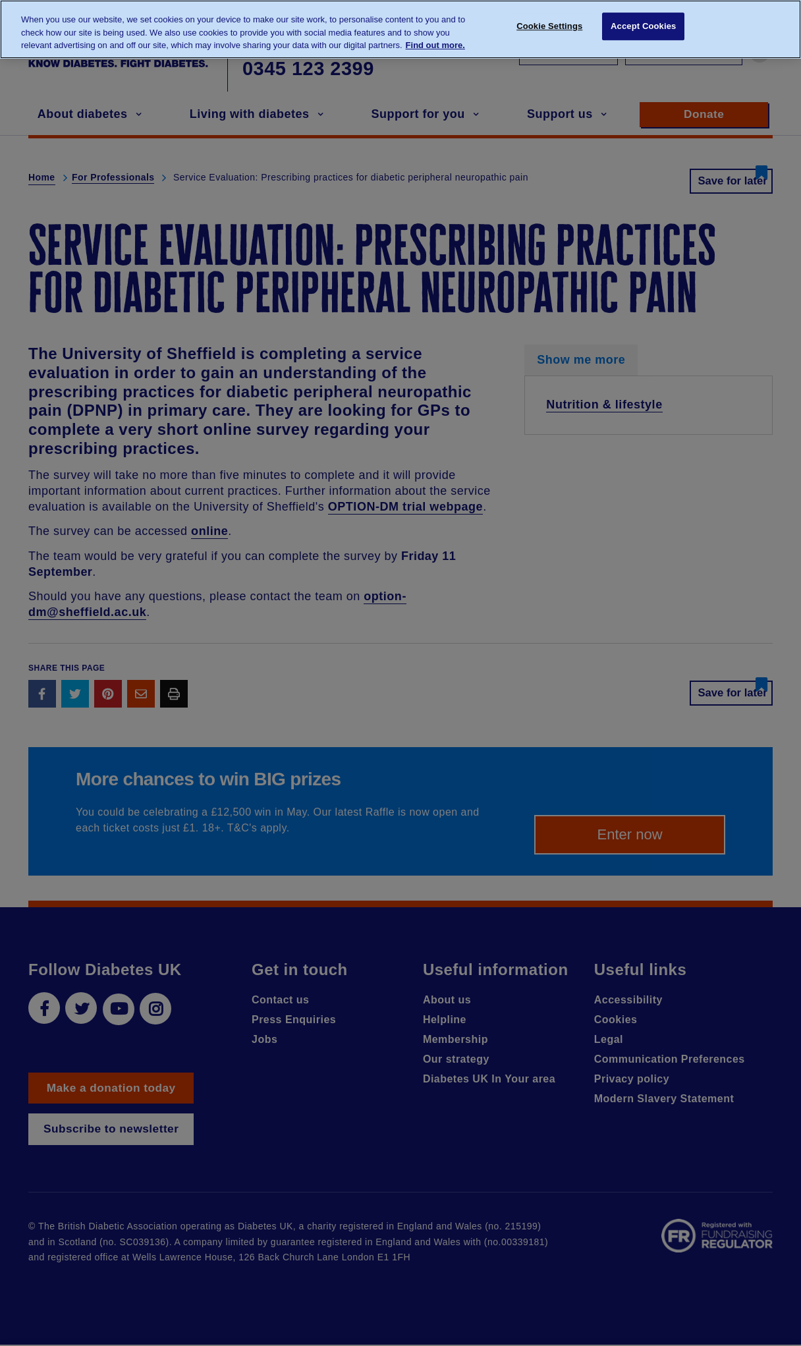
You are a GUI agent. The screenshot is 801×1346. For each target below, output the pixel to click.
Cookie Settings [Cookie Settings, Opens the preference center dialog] (549, 28)
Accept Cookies (643, 28)
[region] (400, 29)
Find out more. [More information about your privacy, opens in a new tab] (435, 45)
